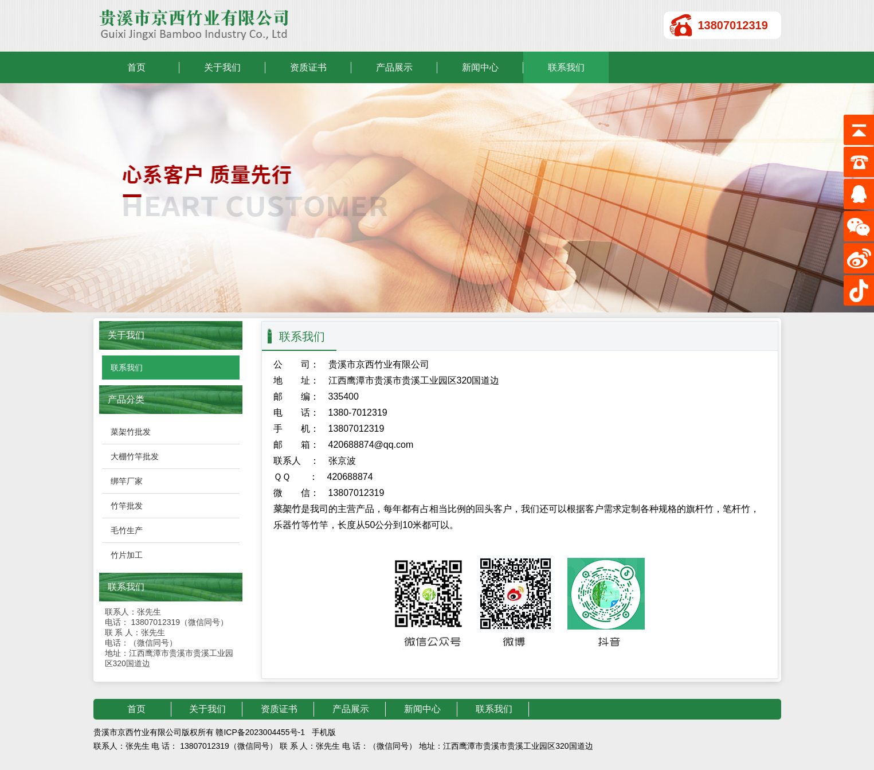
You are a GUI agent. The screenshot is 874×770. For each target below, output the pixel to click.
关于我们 (222, 67)
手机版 (324, 732)
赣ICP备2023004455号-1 (260, 732)
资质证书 (308, 67)
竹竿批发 (127, 505)
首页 (136, 67)
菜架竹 (287, 509)
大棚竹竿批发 (135, 456)
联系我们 (566, 67)
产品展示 (394, 67)
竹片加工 (127, 555)
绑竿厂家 (127, 481)
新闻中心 (480, 67)
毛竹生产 (127, 530)
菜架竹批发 (131, 431)
